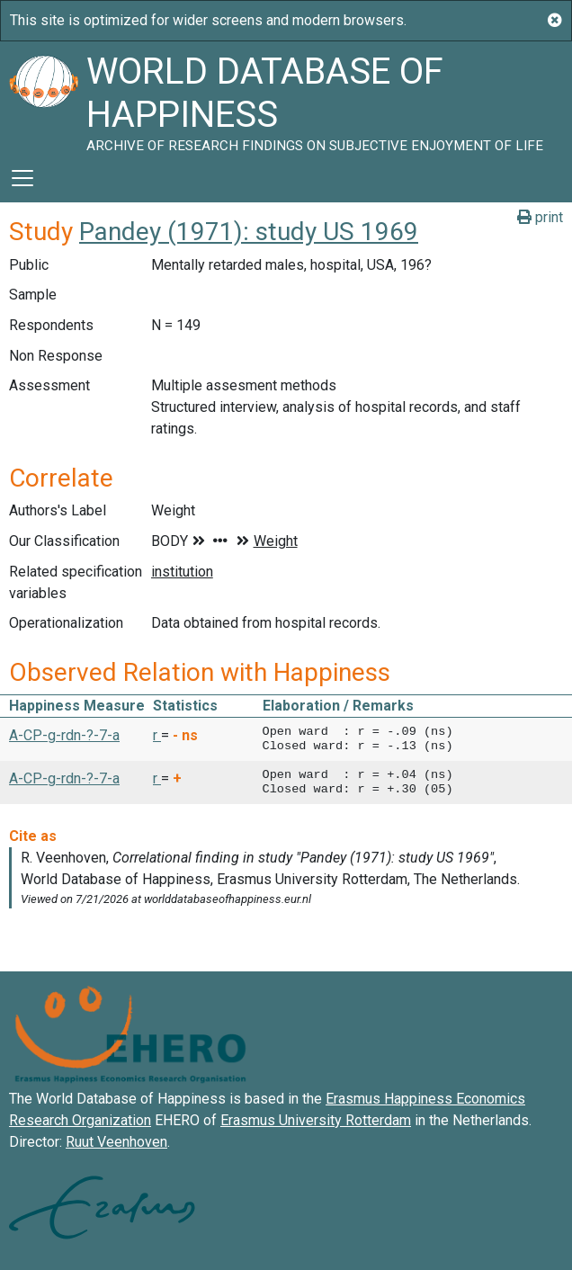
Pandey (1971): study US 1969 (248, 231)
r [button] (157, 735)
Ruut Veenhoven (116, 1141)
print (540, 217)
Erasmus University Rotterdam (315, 1120)
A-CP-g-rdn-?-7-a (64, 735)
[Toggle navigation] (22, 178)
